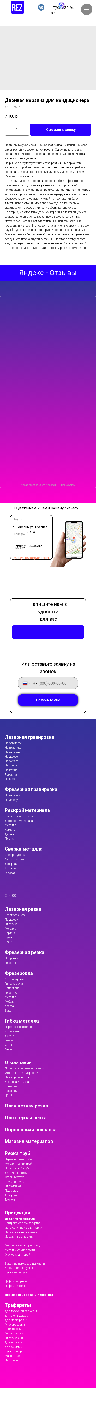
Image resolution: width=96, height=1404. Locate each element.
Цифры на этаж (15, 1286)
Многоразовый (15, 1324)
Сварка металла (23, 849)
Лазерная (11, 864)
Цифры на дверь (16, 1281)
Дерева (9, 834)
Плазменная (13, 1186)
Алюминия (12, 1031)
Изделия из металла (20, 1219)
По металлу (12, 795)
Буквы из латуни (16, 1272)
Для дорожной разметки (21, 1311)
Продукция (17, 1213)
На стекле (11, 765)
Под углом (11, 1190)
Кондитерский (14, 1329)
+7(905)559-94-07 (24, 546)
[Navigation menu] (86, 9)
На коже (10, 779)
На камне (11, 770)
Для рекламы (14, 1347)
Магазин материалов (29, 1141)
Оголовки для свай (17, 1254)
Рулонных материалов (19, 816)
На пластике (13, 747)
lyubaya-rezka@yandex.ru (28, 558)
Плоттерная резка (26, 1117)
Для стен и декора (16, 1315)
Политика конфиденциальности (26, 1068)
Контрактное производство (22, 1223)
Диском (10, 1199)
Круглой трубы (14, 1181)
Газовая (10, 873)
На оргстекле (13, 743)
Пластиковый (14, 1338)
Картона (10, 829)
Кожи (8, 942)
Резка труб (17, 1153)
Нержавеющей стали (18, 1027)
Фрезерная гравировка (31, 789)
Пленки (10, 838)
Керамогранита (15, 915)
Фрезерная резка (24, 952)
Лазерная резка (23, 909)
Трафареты (18, 1305)
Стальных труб (14, 1177)
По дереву (11, 800)
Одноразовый (14, 1333)
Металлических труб (18, 1163)
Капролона (12, 988)
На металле (12, 752)
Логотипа (11, 774)
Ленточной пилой (16, 1173)
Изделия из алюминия (20, 1236)
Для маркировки (16, 1320)
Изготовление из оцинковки (23, 1227)
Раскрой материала (27, 810)
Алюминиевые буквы (19, 1268)
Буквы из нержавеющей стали (25, 1263)
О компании (18, 1062)
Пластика (11, 924)
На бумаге (11, 761)
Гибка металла (22, 1021)
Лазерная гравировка (29, 737)
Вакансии (11, 1091)
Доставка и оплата (17, 1082)
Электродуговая (15, 855)
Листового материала (19, 820)
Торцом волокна (15, 859)
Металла (10, 825)
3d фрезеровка (15, 979)
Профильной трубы (18, 1168)
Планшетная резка (26, 1106)
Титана (9, 1040)
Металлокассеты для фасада (23, 1245)
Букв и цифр (13, 1351)
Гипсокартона (14, 983)
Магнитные (12, 1356)
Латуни (9, 1035)
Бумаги (10, 937)
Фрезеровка (19, 973)
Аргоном (10, 868)
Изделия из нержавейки (21, 1232)
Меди (8, 1049)
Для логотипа (14, 1342)
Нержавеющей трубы (18, 1159)
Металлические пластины (22, 1250)
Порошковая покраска (31, 1129)
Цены (8, 1095)
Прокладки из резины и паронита (29, 1294)
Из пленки (12, 1360)
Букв (8, 1010)
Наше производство (18, 1077)
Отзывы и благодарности (21, 1073)
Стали (9, 1045)
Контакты (11, 1086)
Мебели (10, 1001)
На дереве (11, 756)
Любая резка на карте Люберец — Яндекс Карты (48, 485)
